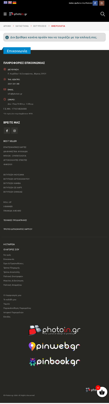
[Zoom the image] (54, 328)
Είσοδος (6, 318)
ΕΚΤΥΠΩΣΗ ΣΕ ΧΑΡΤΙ (12, 189)
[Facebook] (95, 3)
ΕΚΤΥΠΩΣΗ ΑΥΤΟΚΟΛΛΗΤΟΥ (16, 180)
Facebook (7, 131)
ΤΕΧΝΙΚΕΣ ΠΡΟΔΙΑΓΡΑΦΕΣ (15, 221)
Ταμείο (6, 305)
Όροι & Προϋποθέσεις (13, 264)
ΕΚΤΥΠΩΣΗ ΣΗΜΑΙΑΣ (12, 193)
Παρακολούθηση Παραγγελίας (17, 309)
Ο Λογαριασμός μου (12, 296)
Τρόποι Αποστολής (11, 273)
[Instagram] (101, 3)
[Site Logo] (17, 14)
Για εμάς (7, 256)
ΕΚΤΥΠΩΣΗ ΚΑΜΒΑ (12, 184)
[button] (103, 14)
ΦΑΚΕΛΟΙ (7, 165)
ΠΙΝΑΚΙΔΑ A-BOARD (12, 212)
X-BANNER (8, 207)
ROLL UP (7, 203)
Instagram (14, 131)
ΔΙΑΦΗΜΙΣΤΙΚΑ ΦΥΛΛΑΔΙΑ (15, 153)
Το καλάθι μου (10, 301)
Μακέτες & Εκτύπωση (13, 282)
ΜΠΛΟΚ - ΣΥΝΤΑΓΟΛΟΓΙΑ (14, 157)
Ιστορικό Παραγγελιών (13, 313)
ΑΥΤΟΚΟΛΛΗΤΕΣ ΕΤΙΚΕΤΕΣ (15, 161)
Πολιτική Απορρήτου (12, 286)
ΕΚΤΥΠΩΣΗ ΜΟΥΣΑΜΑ (13, 176)
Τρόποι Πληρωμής (11, 269)
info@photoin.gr (15, 94)
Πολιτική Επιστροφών (13, 277)
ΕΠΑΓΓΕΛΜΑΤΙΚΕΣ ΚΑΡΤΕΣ (14, 148)
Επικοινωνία (8, 260)
